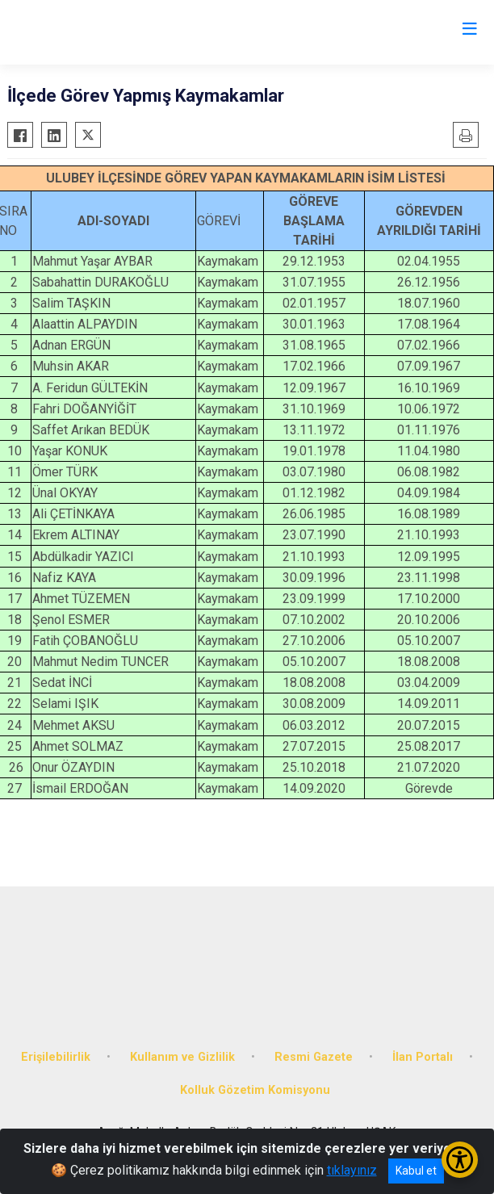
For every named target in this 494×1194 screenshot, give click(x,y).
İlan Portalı (422, 1057)
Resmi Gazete (313, 1057)
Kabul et (416, 1170)
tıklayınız (352, 1170)
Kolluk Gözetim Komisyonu (255, 1090)
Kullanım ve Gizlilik (182, 1057)
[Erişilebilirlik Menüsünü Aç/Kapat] (460, 1160)
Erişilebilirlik (55, 1057)
